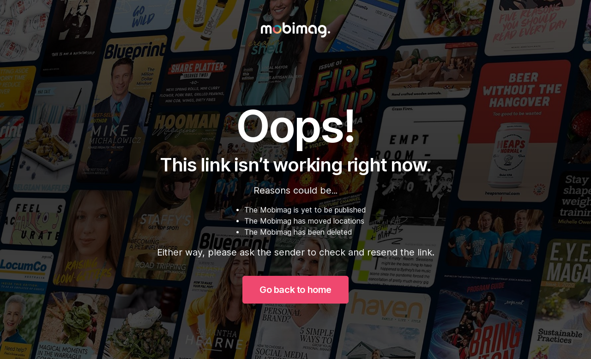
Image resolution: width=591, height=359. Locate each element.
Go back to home (295, 289)
